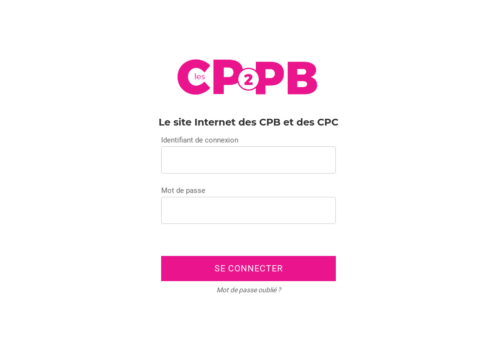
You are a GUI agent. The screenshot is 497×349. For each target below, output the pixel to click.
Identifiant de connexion (199, 140)
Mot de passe (183, 190)
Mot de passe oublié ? (248, 290)
